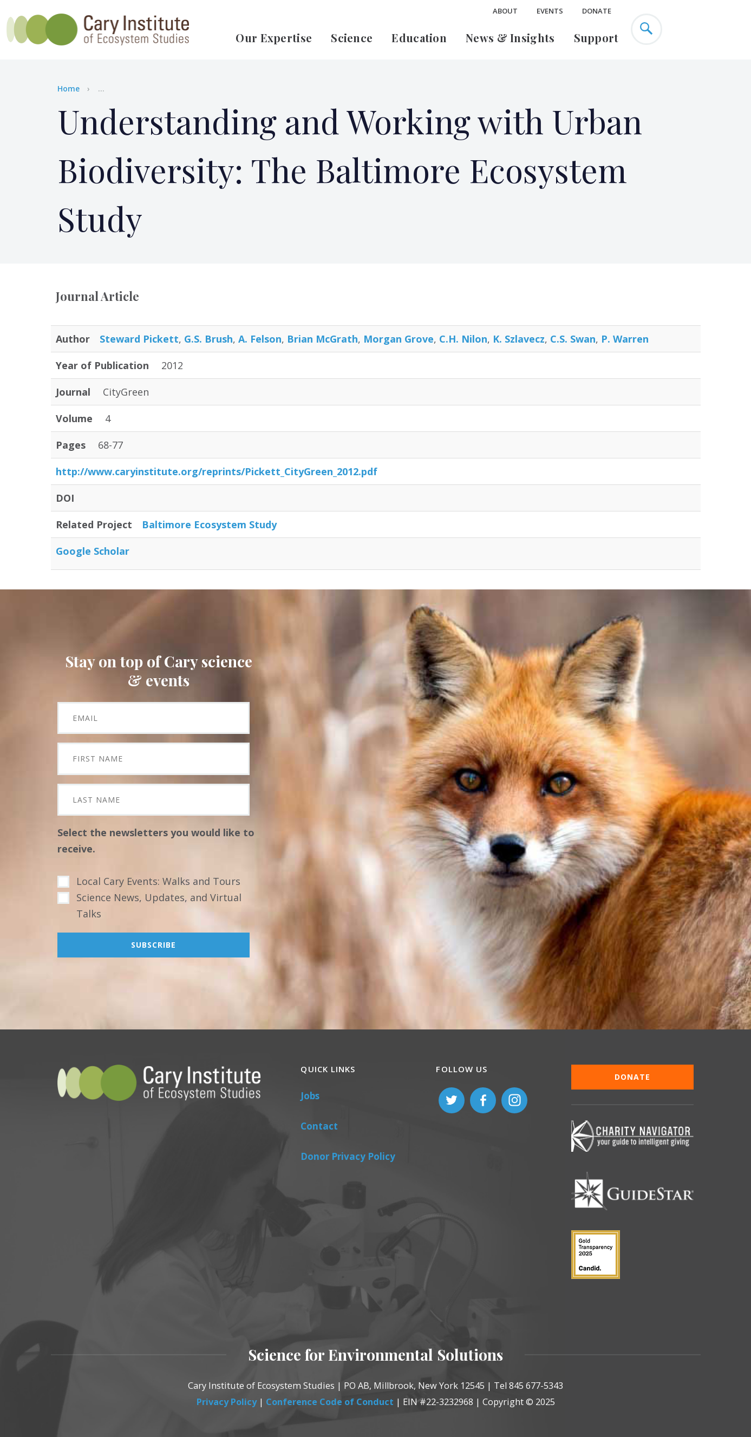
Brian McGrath (322, 338)
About (505, 11)
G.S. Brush (208, 338)
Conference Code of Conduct (330, 1402)
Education (419, 37)
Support (596, 37)
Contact (319, 1126)
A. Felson (260, 338)
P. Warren (625, 338)
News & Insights (510, 37)
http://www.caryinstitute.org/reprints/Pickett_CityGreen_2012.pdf (216, 471)
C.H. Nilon (463, 338)
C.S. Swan (573, 338)
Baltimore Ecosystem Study (209, 524)
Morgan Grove (398, 338)
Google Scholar (92, 550)
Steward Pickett (139, 338)
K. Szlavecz (519, 338)
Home (68, 88)
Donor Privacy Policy (348, 1156)
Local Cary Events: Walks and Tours (158, 881)
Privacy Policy (227, 1402)
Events (550, 11)
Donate (596, 11)
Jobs (310, 1096)
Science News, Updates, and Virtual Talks (158, 905)
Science (352, 37)
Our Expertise (274, 37)
